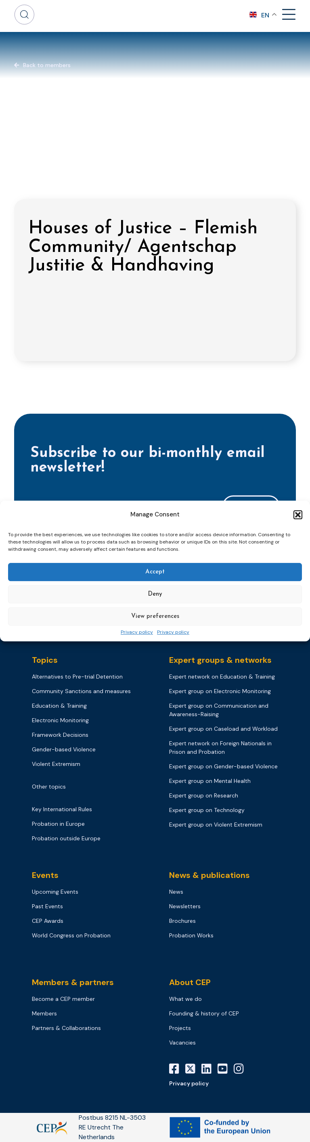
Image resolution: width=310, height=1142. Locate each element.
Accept (155, 572)
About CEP (190, 982)
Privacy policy (137, 632)
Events (45, 875)
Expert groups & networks (220, 660)
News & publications (209, 875)
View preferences (155, 616)
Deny (155, 594)
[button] (298, 515)
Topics (45, 660)
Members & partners (73, 982)
